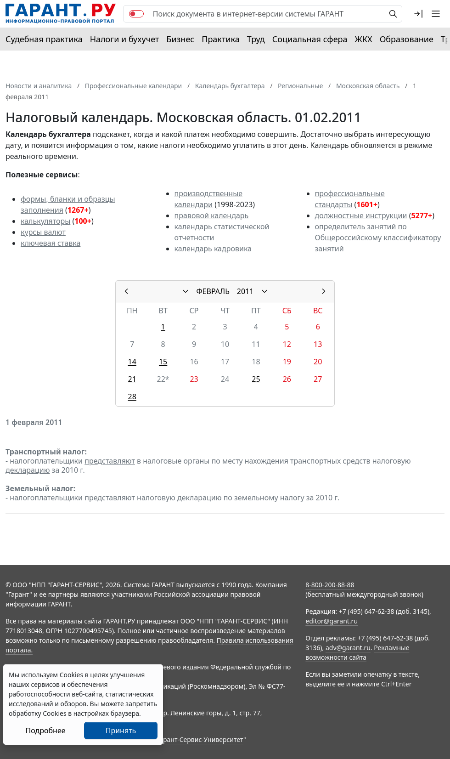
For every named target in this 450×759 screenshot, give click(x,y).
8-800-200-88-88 (329, 584)
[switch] (136, 13)
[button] (418, 14)
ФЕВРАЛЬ (213, 291)
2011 (245, 291)
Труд (256, 39)
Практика (220, 39)
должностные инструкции (361, 215)
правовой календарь (211, 215)
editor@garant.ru (331, 621)
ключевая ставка (50, 243)
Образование (406, 39)
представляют (109, 461)
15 (163, 362)
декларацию (28, 470)
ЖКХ (363, 39)
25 (256, 379)
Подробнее (45, 730)
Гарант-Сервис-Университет (200, 739)
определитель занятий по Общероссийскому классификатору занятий (378, 237)
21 (132, 379)
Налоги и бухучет (124, 39)
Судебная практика (44, 39)
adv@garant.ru (348, 647)
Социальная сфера (310, 39)
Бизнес (180, 39)
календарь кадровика (213, 249)
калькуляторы (45, 221)
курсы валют (43, 232)
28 (132, 396)
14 (132, 362)
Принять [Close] (121, 730)
